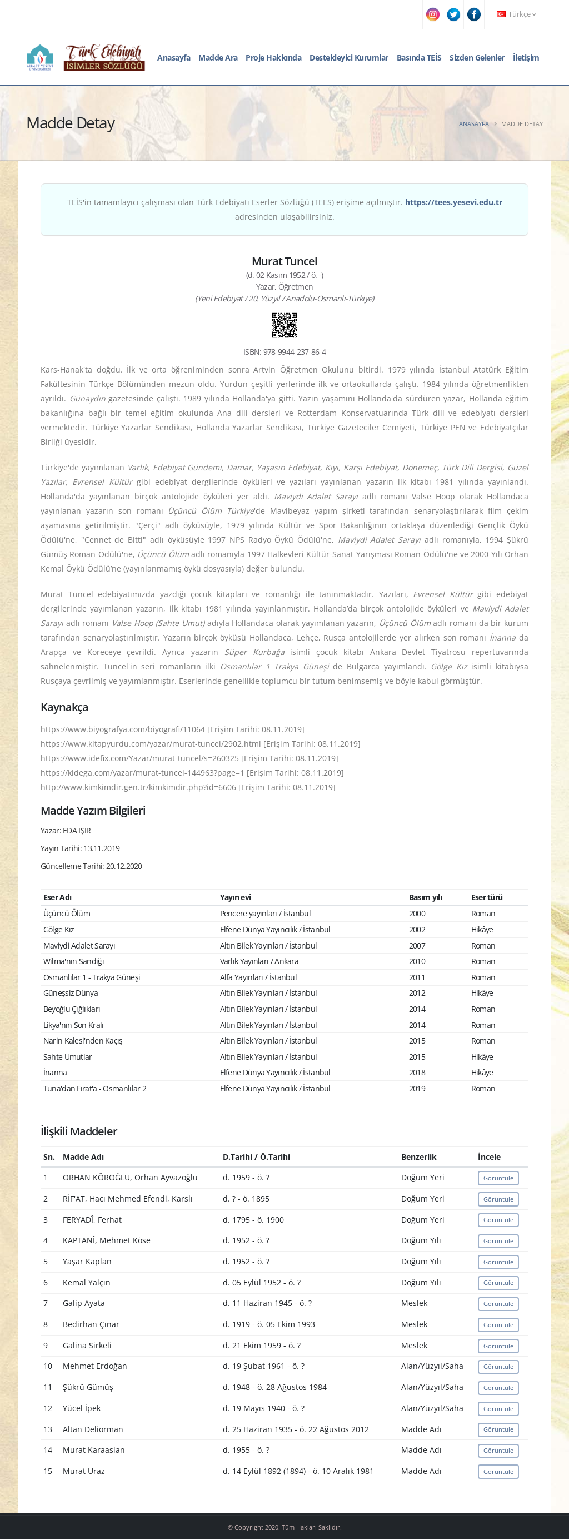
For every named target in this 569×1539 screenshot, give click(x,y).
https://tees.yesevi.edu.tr (453, 202)
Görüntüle (498, 1178)
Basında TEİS (419, 57)
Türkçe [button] (516, 14)
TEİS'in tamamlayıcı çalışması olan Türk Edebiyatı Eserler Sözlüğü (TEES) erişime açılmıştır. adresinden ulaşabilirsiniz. (284, 209)
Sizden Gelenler (477, 57)
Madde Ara (218, 57)
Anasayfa (173, 57)
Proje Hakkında (273, 57)
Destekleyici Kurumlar (349, 57)
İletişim (526, 57)
